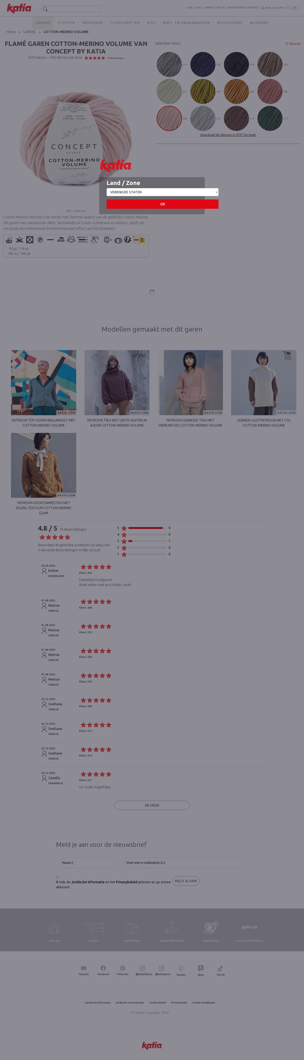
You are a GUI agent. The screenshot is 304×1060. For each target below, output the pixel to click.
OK (162, 204)
